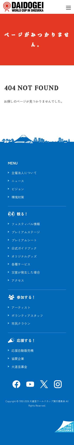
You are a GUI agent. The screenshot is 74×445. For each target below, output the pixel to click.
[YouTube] (30, 385)
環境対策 (17, 197)
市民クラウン (20, 323)
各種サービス (20, 264)
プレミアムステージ (25, 232)
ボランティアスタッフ (27, 315)
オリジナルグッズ (24, 256)
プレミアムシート (24, 240)
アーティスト (20, 307)
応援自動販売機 (22, 350)
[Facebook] (16, 385)
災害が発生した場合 (25, 272)
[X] (44, 385)
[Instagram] (58, 385)
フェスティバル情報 (25, 224)
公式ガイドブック (24, 248)
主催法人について (24, 172)
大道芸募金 (19, 366)
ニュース (17, 180)
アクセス (17, 280)
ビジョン (17, 189)
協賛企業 (17, 358)
